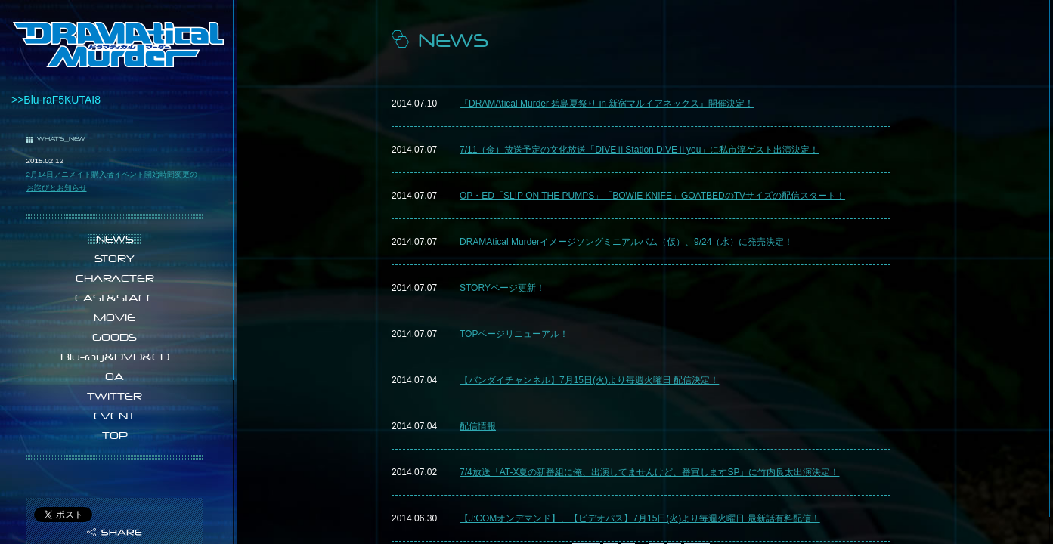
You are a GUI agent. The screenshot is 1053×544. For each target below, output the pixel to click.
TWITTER (114, 396)
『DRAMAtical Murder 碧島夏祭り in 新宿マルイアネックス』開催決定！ (607, 103)
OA (114, 376)
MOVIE (114, 317)
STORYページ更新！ (502, 288)
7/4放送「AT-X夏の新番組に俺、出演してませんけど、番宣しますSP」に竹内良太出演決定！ (649, 472)
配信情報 (478, 426)
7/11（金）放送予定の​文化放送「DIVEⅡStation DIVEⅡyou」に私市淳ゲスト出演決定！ (639, 149)
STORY (114, 258)
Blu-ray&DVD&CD (114, 357)
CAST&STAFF (115, 298)
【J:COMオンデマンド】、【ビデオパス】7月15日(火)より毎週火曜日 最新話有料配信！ (640, 518)
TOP (115, 435)
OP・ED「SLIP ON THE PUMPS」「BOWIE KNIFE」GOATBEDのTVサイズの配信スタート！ (652, 195)
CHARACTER (115, 278)
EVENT (114, 416)
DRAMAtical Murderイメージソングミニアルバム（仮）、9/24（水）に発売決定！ (626, 241)
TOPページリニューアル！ (514, 334)
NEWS (115, 239)
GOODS (114, 337)
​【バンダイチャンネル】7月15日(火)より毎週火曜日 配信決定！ (589, 380)
